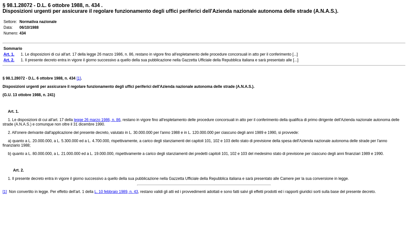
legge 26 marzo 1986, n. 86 (97, 120)
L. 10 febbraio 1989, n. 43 (116, 191)
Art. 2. (16, 170)
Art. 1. (13, 111)
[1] (78, 78)
